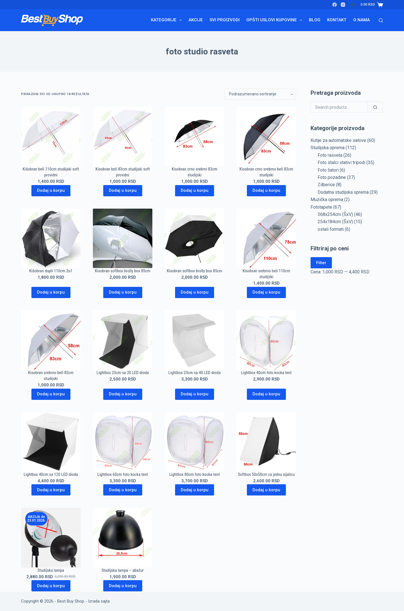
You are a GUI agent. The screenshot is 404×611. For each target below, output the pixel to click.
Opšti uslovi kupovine (275, 20)
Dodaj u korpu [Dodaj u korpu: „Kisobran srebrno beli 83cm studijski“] (51, 393)
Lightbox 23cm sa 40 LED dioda (194, 372)
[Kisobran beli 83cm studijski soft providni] (122, 136)
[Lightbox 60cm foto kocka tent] (122, 442)
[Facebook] (334, 5)
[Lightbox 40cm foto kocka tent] (266, 340)
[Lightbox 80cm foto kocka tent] (194, 442)
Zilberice (326, 184)
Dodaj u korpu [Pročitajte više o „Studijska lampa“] (51, 585)
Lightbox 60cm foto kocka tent (122, 474)
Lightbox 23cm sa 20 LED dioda (123, 372)
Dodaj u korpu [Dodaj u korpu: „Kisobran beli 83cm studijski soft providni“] (123, 190)
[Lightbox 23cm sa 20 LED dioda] (122, 340)
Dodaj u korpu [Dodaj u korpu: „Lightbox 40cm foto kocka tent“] (266, 393)
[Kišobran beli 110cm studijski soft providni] (51, 136)
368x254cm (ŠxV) (335, 214)
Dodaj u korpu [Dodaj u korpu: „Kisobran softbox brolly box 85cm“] (123, 292)
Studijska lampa (51, 570)
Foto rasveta (330, 155)
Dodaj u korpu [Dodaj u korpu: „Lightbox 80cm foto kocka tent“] (194, 489)
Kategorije (167, 20)
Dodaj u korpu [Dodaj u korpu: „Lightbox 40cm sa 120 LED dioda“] (51, 489)
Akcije (196, 19)
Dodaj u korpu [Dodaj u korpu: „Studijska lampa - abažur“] (123, 585)
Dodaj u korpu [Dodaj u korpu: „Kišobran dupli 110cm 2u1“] (51, 292)
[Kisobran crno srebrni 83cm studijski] (194, 136)
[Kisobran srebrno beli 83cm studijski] (51, 340)
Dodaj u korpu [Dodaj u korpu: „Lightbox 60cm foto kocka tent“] (123, 489)
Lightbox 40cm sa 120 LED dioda (51, 474)
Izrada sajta (99, 601)
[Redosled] (260, 94)
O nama (361, 19)
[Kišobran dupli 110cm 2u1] (51, 238)
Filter (321, 262)
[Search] (381, 20)
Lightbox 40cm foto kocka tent (266, 372)
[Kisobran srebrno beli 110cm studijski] (266, 238)
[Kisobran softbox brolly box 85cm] (122, 238)
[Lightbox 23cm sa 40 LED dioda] (194, 340)
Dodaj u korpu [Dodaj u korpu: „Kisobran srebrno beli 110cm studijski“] (266, 292)
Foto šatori (328, 170)
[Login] (353, 5)
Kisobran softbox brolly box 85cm (122, 270)
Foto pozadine (332, 177)
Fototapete (321, 207)
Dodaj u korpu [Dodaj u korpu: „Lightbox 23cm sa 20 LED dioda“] (123, 393)
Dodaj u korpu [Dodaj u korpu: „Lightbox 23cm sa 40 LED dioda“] (194, 393)
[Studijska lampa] (51, 537)
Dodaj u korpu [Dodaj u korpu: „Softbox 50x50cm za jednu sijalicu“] (266, 489)
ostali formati (331, 229)
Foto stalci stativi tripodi (341, 162)
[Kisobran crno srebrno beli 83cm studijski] (266, 136)
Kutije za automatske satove (338, 140)
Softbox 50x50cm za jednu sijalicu (266, 474)
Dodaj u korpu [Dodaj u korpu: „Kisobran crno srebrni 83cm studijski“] (194, 190)
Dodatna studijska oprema (343, 192)
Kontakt (336, 19)
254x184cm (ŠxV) (335, 221)
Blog (314, 19)
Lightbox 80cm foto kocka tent (194, 474)
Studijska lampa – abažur (123, 570)
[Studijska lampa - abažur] (122, 537)
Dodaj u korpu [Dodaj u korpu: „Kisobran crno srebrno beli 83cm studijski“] (266, 190)
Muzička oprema (327, 199)
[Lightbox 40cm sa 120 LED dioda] (51, 442)
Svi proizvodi (225, 19)
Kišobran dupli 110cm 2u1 (50, 270)
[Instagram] (343, 5)
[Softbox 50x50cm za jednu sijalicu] (266, 442)
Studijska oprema (328, 147)
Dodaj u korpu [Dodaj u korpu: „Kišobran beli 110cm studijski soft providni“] (51, 190)
